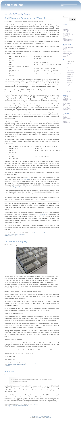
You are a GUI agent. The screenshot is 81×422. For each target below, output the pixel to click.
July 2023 (65, 97)
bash (9, 234)
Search (65, 17)
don (68, 80)
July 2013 (65, 100)
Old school (65, 56)
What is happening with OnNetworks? (68, 40)
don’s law (26, 179)
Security (42, 232)
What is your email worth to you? (67, 54)
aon (68, 74)
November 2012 (67, 102)
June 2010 (65, 107)
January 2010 (66, 108)
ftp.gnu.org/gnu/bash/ (19, 187)
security (16, 234)
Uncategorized (66, 122)
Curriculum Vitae (67, 29)
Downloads (66, 30)
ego (8, 405)
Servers (46, 232)
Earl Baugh (70, 68)
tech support (23, 364)
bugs (12, 234)
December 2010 (67, 105)
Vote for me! (66, 46)
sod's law (25, 405)
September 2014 (67, 99)
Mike (68, 87)
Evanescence (48, 417)
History (65, 114)
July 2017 (65, 98)
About (64, 28)
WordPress (38, 417)
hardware (10, 364)
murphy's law (16, 364)
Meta (64, 116)
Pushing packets (67, 118)
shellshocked (22, 234)
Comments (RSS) (45, 416)
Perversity (36, 232)
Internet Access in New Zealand (67, 32)
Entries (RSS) (35, 416)
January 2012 (66, 103)
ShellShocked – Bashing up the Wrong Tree (26, 18)
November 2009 (67, 109)
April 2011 (65, 104)
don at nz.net (14, 4)
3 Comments (8, 365)
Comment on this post (10, 235)
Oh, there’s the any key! (16, 241)
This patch (42, 214)
